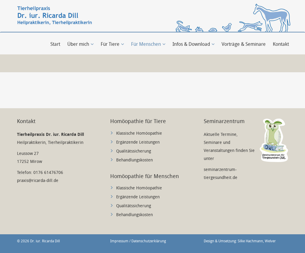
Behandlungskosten (134, 160)
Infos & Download (193, 44)
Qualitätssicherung (133, 151)
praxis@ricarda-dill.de (37, 180)
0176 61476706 (48, 172)
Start (55, 44)
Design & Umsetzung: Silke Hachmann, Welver (240, 241)
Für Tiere (112, 44)
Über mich (80, 44)
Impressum (119, 241)
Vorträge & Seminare (244, 44)
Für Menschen (148, 44)
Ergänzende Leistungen (138, 142)
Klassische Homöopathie (139, 133)
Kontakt (281, 44)
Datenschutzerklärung (148, 241)
